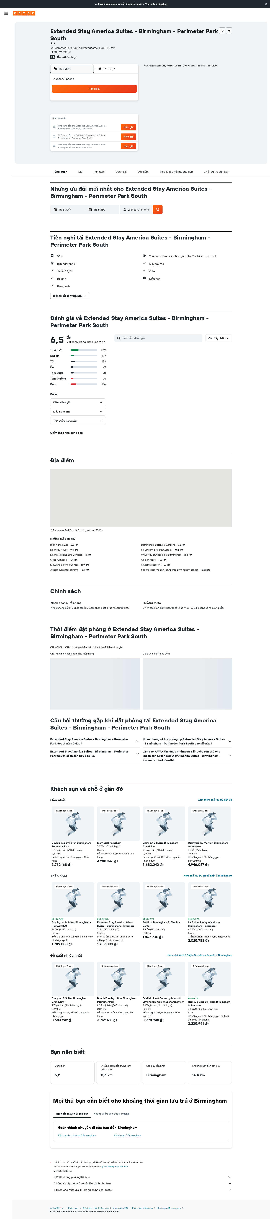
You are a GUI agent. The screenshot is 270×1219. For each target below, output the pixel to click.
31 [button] (112, 136)
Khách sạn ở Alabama (142, 1208)
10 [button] (112, 110)
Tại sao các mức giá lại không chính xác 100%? (143, 1190)
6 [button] (78, 110)
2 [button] (103, 102)
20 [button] (77, 127)
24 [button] (112, 127)
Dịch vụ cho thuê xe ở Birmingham (77, 1135)
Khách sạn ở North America (96, 1208)
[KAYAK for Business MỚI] (6, 64)
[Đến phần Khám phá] (6, 49)
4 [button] (120, 102)
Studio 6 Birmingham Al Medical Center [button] (162, 924)
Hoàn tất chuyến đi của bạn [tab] (72, 1113)
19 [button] (129, 119)
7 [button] (86, 110)
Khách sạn (73, 1208)
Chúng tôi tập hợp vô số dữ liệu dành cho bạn (143, 1183)
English (163, 4)
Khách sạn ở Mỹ (120, 1208)
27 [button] (77, 136)
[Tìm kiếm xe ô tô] (6, 39)
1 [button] (94, 102)
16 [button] (103, 119)
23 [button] (103, 127)
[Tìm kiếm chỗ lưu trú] (6, 31)
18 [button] (120, 119)
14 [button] (86, 119)
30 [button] (103, 136)
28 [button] (86, 136)
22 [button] (94, 127)
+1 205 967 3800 (60, 52)
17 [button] (112, 119)
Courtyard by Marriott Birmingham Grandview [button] (208, 844)
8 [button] (95, 110)
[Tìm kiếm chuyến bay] (6, 24)
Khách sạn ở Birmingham (127, 1135)
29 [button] (94, 136)
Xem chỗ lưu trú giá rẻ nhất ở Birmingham (208, 875)
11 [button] (120, 110)
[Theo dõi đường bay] (6, 56)
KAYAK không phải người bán (143, 1177)
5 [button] (129, 102)
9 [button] (103, 110)
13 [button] (77, 119)
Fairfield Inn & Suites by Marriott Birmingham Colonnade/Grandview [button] (163, 1000)
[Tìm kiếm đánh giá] (161, 338)
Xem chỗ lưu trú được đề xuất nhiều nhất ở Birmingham (200, 955)
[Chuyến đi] (6, 74)
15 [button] (95, 119)
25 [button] (120, 127)
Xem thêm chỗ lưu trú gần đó (215, 799)
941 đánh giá (69, 57)
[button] (266, 4)
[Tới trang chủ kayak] (24, 13)
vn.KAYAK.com (57, 1208)
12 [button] (129, 110)
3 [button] (112, 102)
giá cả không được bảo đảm (115, 1166)
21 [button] (86, 127)
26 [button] (129, 127)
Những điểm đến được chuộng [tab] (111, 1113)
